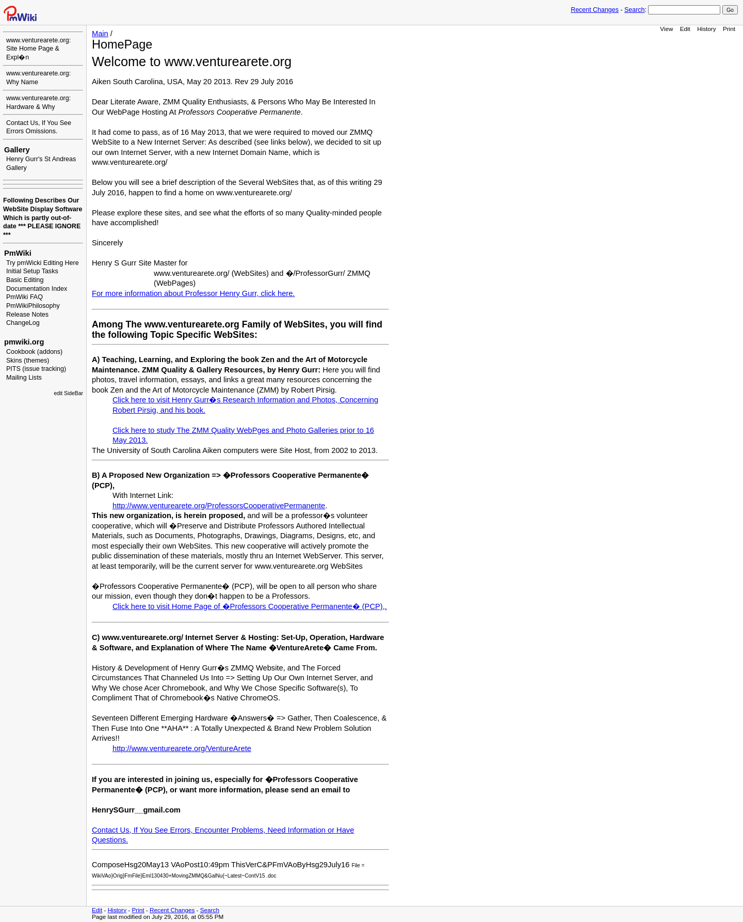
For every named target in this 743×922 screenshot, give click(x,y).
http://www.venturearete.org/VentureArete (181, 748)
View (666, 28)
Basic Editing (24, 280)
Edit (685, 28)
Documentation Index (36, 288)
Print (729, 28)
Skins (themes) (27, 360)
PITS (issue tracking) (36, 368)
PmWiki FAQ (24, 297)
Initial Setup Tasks (32, 271)
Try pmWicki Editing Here (42, 263)
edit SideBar (68, 393)
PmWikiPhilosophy (33, 305)
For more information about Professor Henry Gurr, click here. (193, 293)
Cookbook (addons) (34, 351)
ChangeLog (23, 322)
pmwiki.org (24, 342)
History (706, 28)
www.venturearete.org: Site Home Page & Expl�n (38, 49)
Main (100, 33)
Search (634, 9)
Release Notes (27, 314)
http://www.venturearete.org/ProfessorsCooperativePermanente (218, 506)
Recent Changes (595, 9)
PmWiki (17, 253)
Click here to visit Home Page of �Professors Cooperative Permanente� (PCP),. (249, 606)
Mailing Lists (24, 377)
